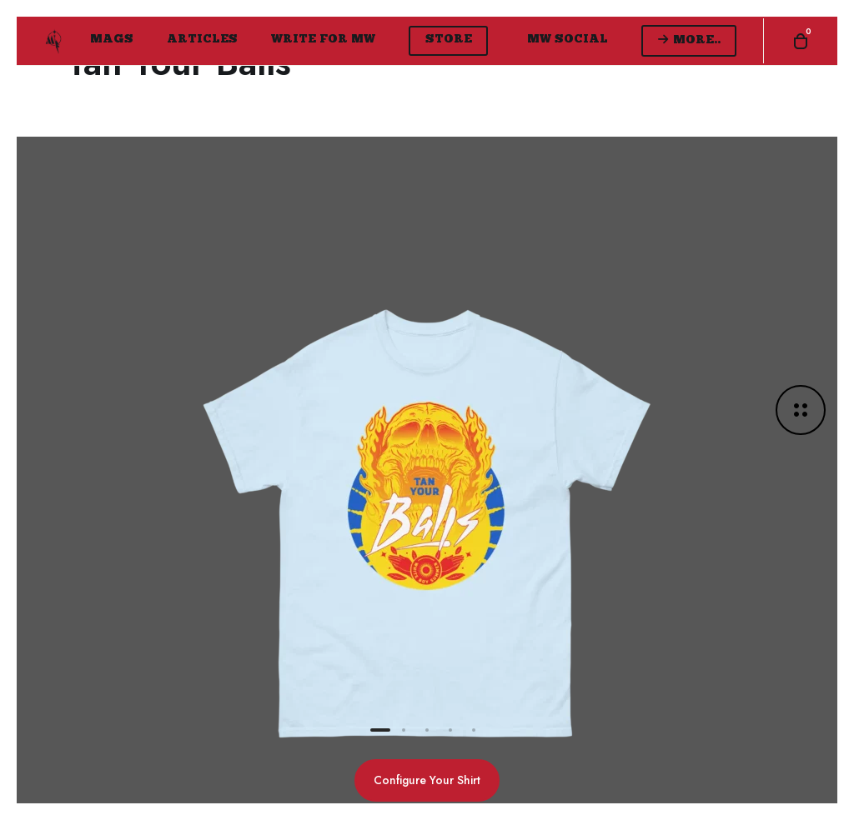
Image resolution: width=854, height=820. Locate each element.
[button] (380, 730)
